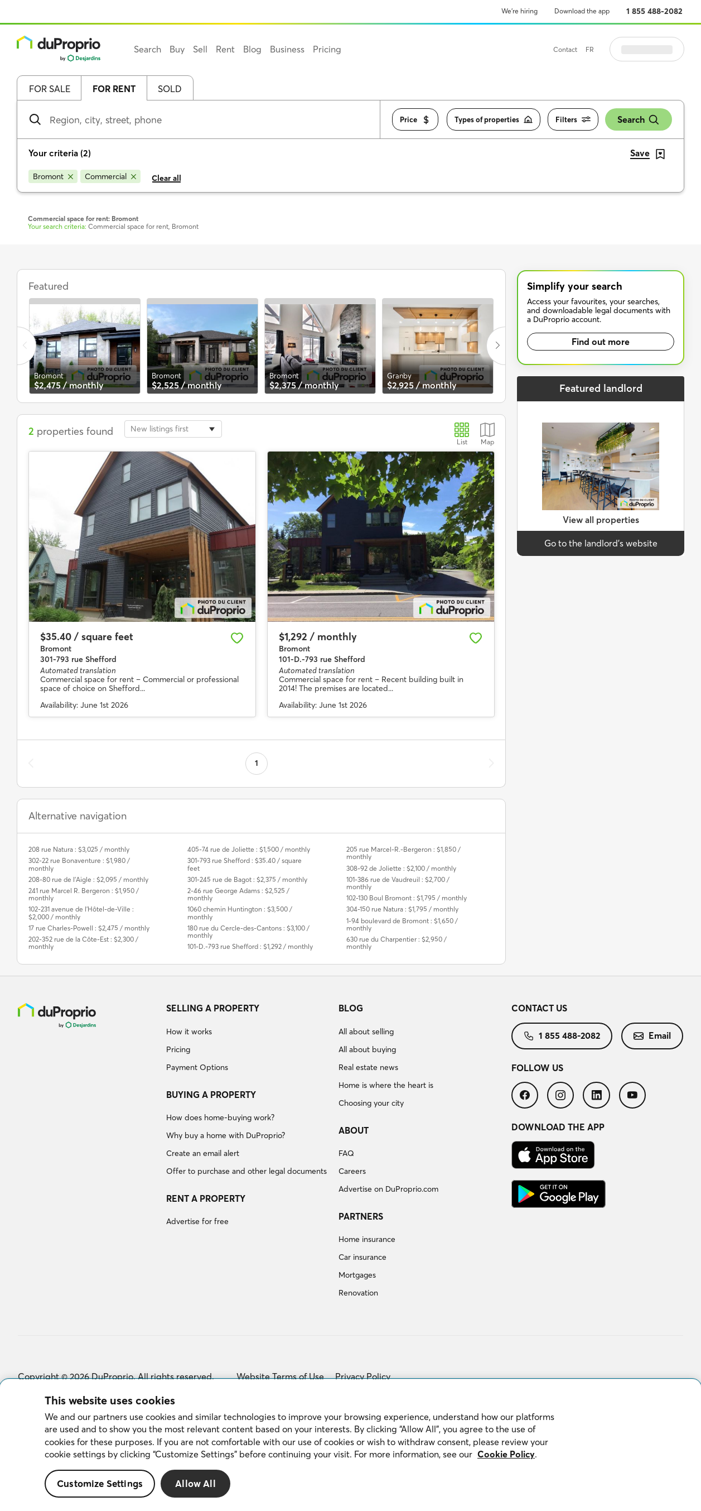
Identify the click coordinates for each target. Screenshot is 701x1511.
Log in (661, 49)
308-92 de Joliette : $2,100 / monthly (401, 868)
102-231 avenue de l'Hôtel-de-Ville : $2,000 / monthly (81, 912)
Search (638, 120)
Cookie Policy (506, 1454)
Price (415, 119)
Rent (225, 49)
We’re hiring (519, 11)
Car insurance (362, 1257)
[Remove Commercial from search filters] (110, 176)
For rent (114, 88)
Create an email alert (202, 1153)
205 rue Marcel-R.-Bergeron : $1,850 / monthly (403, 853)
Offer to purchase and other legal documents (246, 1171)
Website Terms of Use (280, 1376)
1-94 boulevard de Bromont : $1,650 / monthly (402, 924)
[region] (350, 1445)
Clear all (166, 178)
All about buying (367, 1049)
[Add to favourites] (237, 638)
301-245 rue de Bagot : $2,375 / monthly (247, 879)
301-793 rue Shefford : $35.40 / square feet (244, 864)
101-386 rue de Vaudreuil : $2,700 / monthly (397, 883)
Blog (351, 1008)
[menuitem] (248, 1039)
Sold (170, 88)
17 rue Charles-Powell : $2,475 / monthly (88, 928)
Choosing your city (371, 1103)
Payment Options (197, 1067)
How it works (189, 1031)
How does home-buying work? (220, 1117)
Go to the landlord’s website (601, 543)
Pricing (178, 1049)
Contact (593, 49)
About (354, 1130)
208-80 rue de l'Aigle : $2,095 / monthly (88, 879)
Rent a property (205, 1198)
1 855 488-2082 (654, 11)
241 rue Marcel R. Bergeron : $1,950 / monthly (83, 894)
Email (652, 1035)
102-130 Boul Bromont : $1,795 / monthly (406, 898)
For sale (49, 88)
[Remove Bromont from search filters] (53, 176)
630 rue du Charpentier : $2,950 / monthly (396, 943)
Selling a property (212, 1008)
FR (617, 49)
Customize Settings (100, 1483)
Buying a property (211, 1094)
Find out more (601, 341)
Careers (352, 1171)
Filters (573, 119)
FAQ (346, 1153)
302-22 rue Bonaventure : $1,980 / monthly (79, 864)
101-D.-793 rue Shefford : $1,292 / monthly (250, 946)
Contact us (539, 1008)
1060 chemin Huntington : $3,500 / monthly (239, 912)
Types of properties (494, 119)
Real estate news (368, 1067)
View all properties (601, 520)
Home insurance (367, 1239)
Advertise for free (197, 1221)
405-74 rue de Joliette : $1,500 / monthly (248, 849)
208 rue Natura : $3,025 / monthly (78, 849)
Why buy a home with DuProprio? (225, 1135)
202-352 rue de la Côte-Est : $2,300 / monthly (83, 943)
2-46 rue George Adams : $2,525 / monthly (238, 894)
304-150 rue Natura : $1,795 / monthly (402, 909)
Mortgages (357, 1275)
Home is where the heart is (386, 1085)
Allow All (195, 1483)
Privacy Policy (362, 1376)
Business (287, 49)
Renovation (358, 1293)
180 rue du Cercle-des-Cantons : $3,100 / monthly (248, 931)
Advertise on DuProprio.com (388, 1189)
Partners (361, 1216)
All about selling (366, 1031)
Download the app (582, 11)
